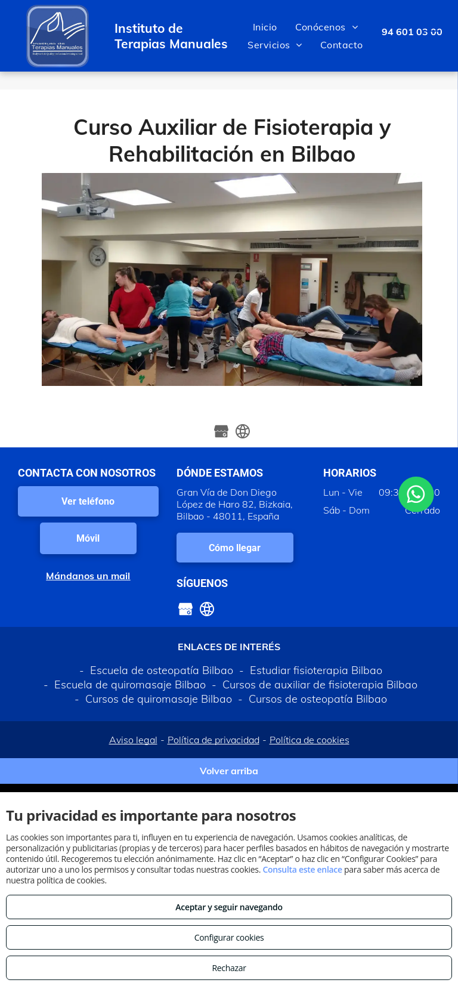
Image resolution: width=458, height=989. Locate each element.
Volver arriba (229, 771)
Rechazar (229, 967)
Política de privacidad (213, 740)
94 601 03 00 (412, 32)
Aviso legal (133, 740)
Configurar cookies (229, 937)
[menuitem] (265, 27)
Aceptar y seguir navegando (228, 907)
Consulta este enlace (302, 869)
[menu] (431, 35)
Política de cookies (309, 740)
